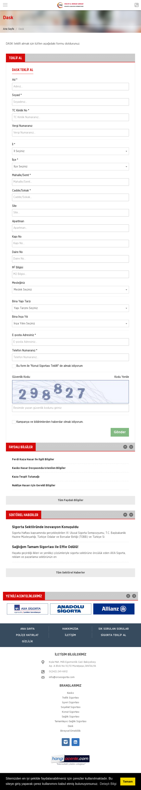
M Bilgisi (17, 267)
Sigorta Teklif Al (113, 635)
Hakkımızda (70, 629)
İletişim (70, 635)
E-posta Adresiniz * (24, 335)
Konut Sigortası (70, 712)
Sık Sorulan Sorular (113, 629)
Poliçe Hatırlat (27, 635)
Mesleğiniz (18, 283)
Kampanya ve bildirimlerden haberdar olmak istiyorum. (47, 422)
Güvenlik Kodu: (70, 377)
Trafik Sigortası (70, 698)
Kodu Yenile (121, 377)
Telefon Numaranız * (24, 350)
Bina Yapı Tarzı (21, 301)
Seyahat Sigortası (70, 707)
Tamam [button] (128, 781)
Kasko (70, 693)
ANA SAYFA (27, 629)
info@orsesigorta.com (62, 677)
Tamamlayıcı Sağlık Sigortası (70, 721)
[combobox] (70, 151)
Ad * (14, 79)
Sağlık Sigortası (70, 716)
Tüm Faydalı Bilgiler (70, 500)
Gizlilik (27, 641)
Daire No (17, 252)
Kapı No (16, 236)
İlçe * (15, 160)
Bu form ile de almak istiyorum (47, 366)
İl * (13, 144)
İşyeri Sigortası (70, 702)
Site (14, 206)
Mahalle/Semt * (21, 175)
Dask (70, 726)
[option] (70, 461)
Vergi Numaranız (22, 126)
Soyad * (16, 95)
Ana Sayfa (8, 29)
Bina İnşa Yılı (20, 317)
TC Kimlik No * (20, 110)
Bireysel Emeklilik (70, 731)
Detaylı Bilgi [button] (108, 783)
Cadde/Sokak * (21, 190)
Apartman (18, 221)
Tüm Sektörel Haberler (70, 572)
